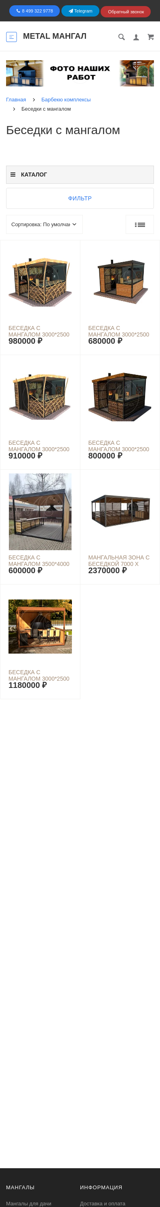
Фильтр (80, 198)
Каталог (29, 174)
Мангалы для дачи (28, 1204)
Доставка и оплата (102, 1204)
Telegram (81, 10)
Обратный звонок (126, 11)
